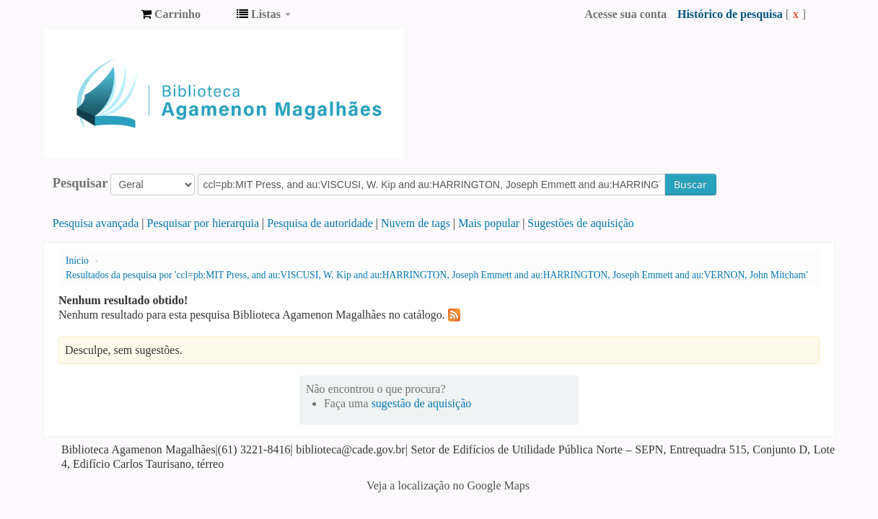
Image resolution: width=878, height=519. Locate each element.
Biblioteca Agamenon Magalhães (94, 14)
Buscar (690, 184)
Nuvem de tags (415, 223)
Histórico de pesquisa (730, 14)
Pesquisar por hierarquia (203, 223)
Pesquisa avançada (96, 223)
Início (77, 260)
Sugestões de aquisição (580, 223)
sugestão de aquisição (422, 403)
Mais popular (488, 223)
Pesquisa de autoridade (320, 223)
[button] (170, 14)
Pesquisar (80, 183)
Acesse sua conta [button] (625, 14)
